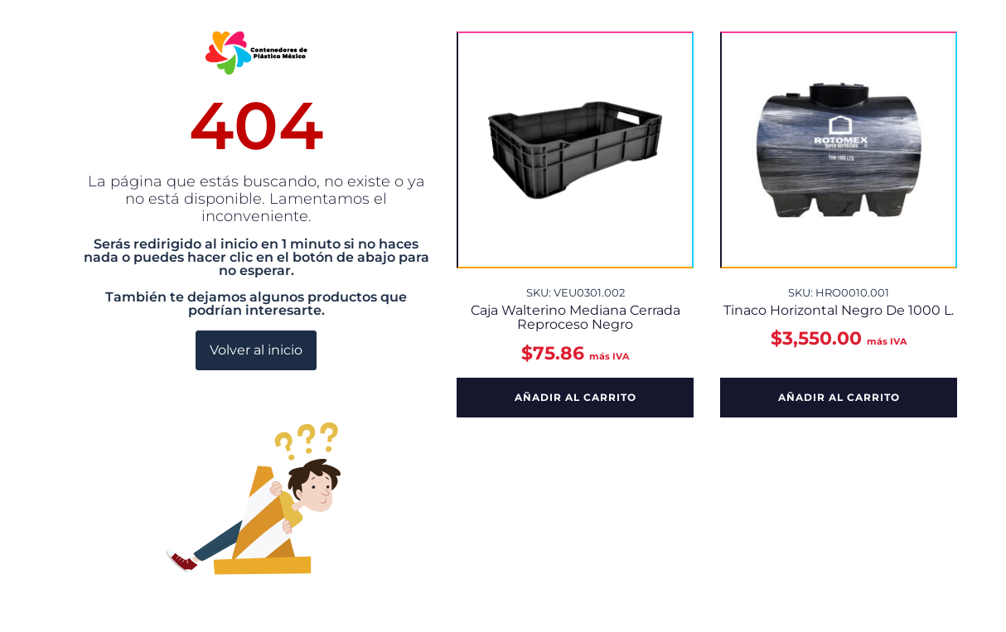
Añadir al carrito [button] (575, 397)
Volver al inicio (256, 350)
